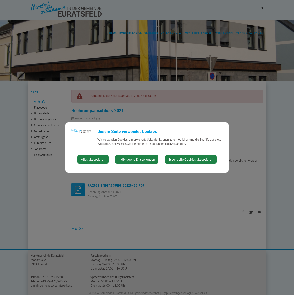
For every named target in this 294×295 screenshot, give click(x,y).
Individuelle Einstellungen (137, 159)
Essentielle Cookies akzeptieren (190, 159)
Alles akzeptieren (93, 159)
